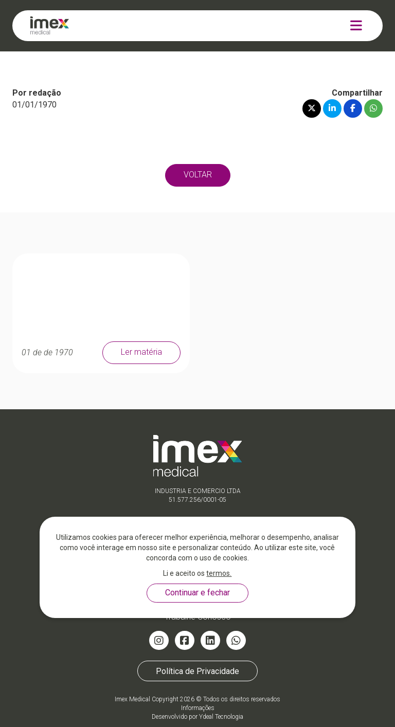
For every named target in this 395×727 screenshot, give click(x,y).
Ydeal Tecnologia (221, 716)
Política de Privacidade (197, 671)
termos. (218, 573)
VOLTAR (198, 174)
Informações (197, 708)
